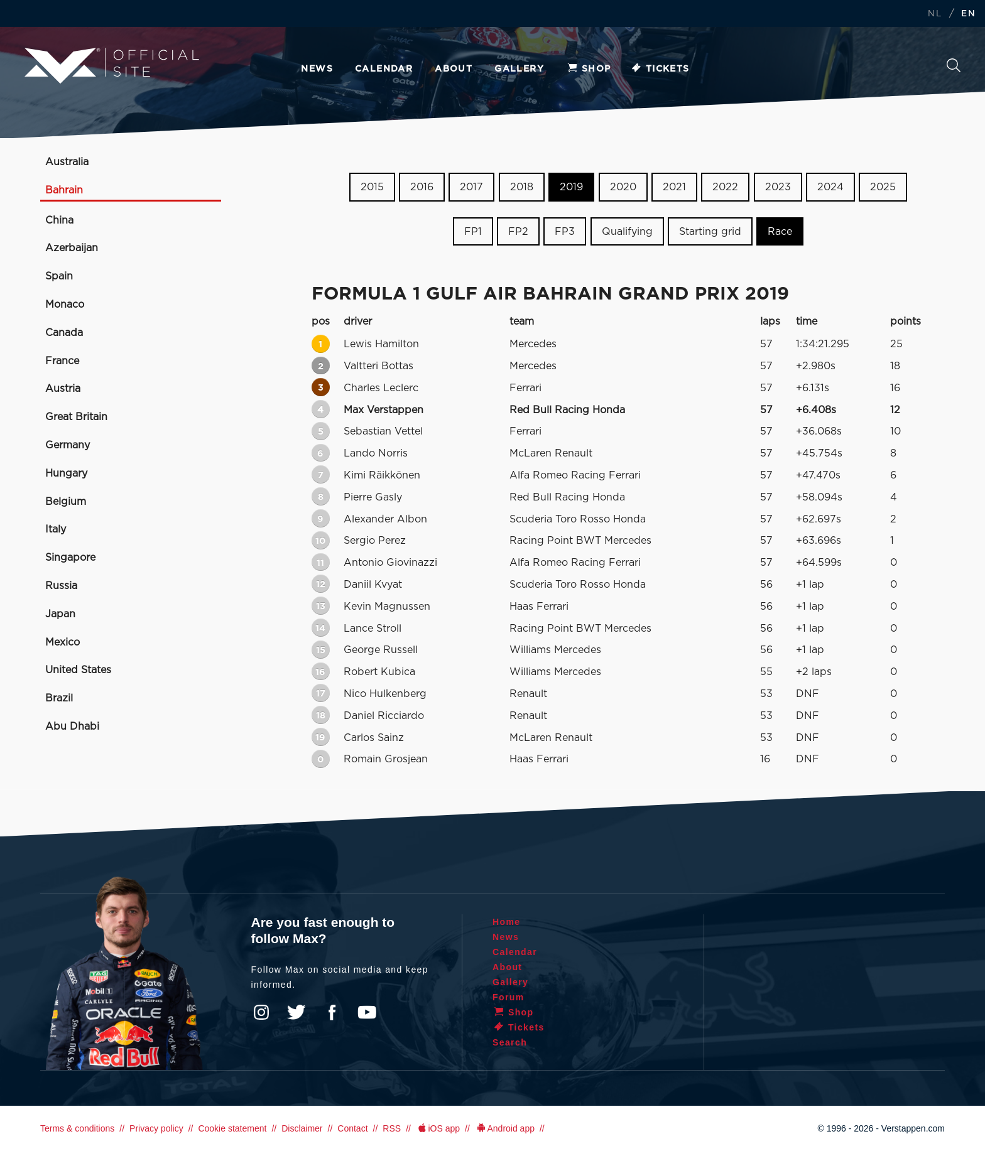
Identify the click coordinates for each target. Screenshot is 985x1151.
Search (954, 65)
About (453, 69)
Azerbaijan (71, 248)
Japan (60, 614)
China (59, 220)
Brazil (59, 698)
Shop (588, 69)
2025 (883, 187)
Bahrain (64, 190)
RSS (392, 1128)
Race (780, 232)
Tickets (660, 69)
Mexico (62, 642)
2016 (421, 187)
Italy (55, 529)
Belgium (65, 502)
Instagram (261, 1012)
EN (968, 14)
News (317, 69)
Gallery (519, 69)
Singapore (70, 558)
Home (507, 922)
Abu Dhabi (72, 726)
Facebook (332, 1012)
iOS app (438, 1128)
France (62, 361)
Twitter (296, 1012)
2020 (623, 187)
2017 (471, 187)
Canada (64, 333)
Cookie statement (232, 1128)
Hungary (66, 473)
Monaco (64, 305)
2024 (830, 187)
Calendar (384, 69)
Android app (505, 1128)
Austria (62, 389)
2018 (521, 187)
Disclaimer (301, 1128)
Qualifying (627, 232)
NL (935, 14)
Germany (67, 445)
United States (78, 670)
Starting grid (710, 232)
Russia (61, 586)
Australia (67, 162)
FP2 (518, 232)
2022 (725, 187)
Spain (59, 276)
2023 (778, 187)
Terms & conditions (77, 1128)
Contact (352, 1128)
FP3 (565, 232)
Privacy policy (156, 1128)
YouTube (367, 1012)
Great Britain (76, 417)
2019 (571, 187)
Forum (509, 997)
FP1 (473, 232)
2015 (372, 187)
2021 (674, 187)
